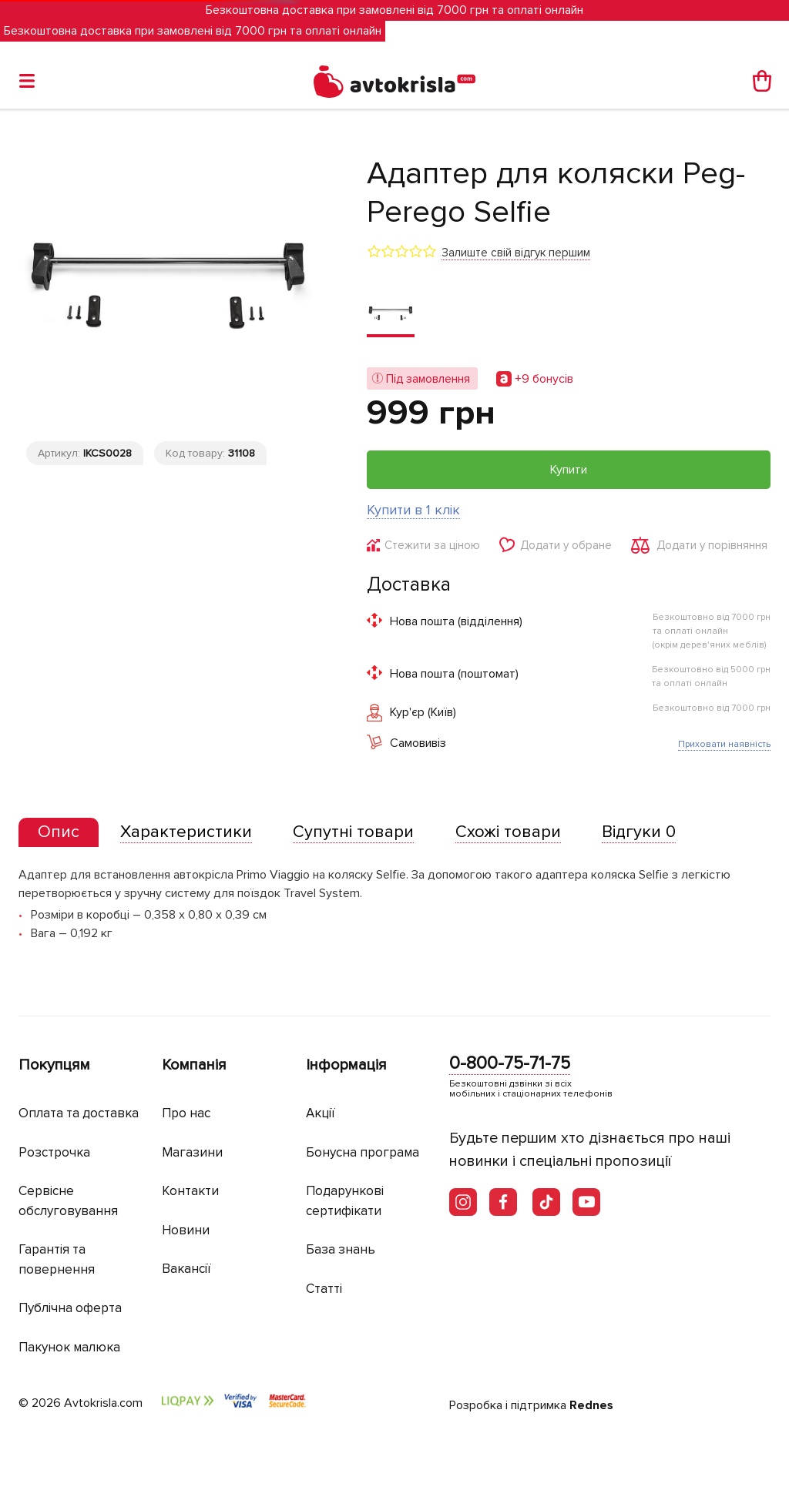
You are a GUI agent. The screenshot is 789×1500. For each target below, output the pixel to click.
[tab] (58, 833)
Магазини (192, 1152)
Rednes (591, 1405)
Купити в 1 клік (413, 509)
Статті (324, 1289)
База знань (340, 1249)
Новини (186, 1230)
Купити (568, 469)
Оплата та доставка (78, 1113)
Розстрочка (54, 1152)
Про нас (186, 1113)
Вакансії (186, 1269)
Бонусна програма (362, 1152)
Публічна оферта (70, 1308)
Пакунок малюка (69, 1347)
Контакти (190, 1191)
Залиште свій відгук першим (516, 252)
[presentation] (58, 832)
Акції (320, 1113)
